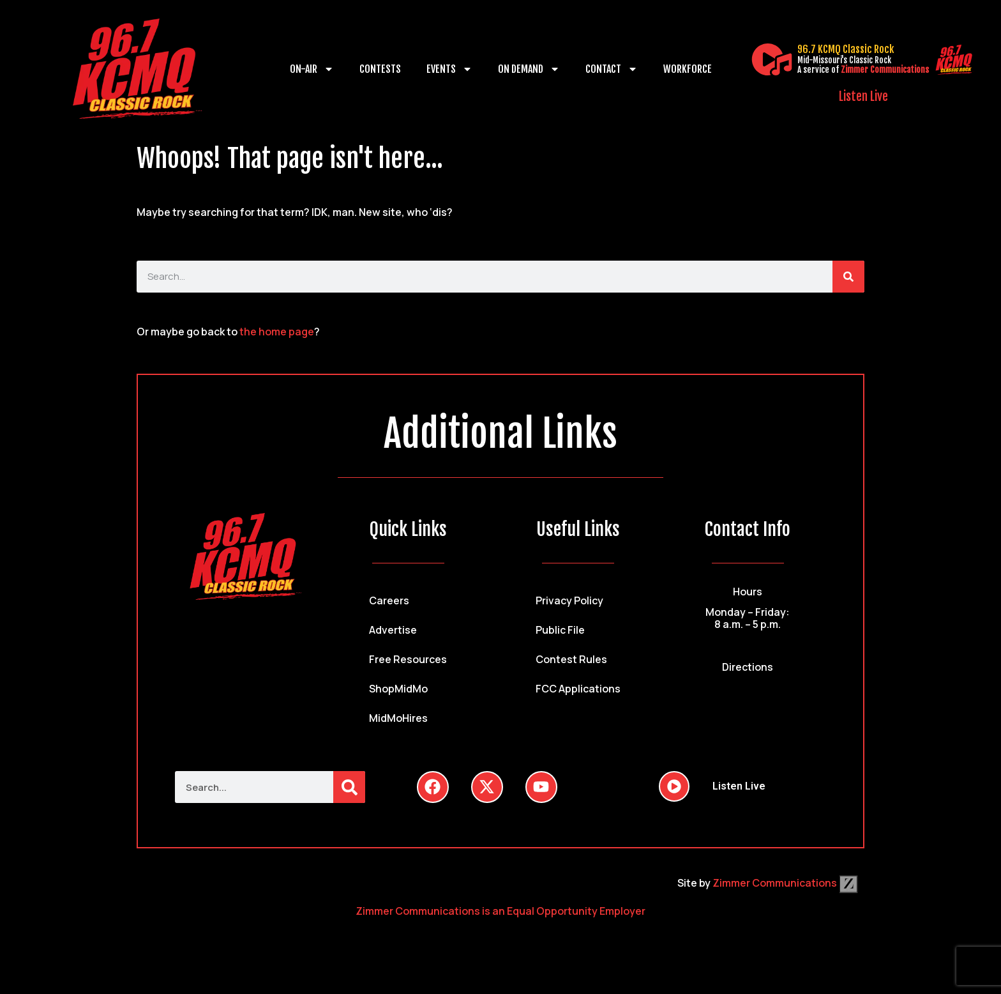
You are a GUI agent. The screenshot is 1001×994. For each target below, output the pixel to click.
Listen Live (863, 96)
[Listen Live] (771, 59)
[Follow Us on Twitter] (487, 787)
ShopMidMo (398, 689)
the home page (276, 332)
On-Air (312, 68)
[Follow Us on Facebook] (433, 787)
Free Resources (408, 659)
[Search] (848, 277)
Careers (389, 600)
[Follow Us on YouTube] (541, 787)
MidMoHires (398, 718)
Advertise (393, 630)
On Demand (529, 68)
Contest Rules (571, 659)
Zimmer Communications (885, 70)
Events (449, 68)
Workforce (687, 69)
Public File (560, 630)
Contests (380, 69)
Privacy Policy (569, 600)
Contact (611, 68)
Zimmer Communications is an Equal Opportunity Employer (500, 911)
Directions (747, 667)
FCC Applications (578, 689)
